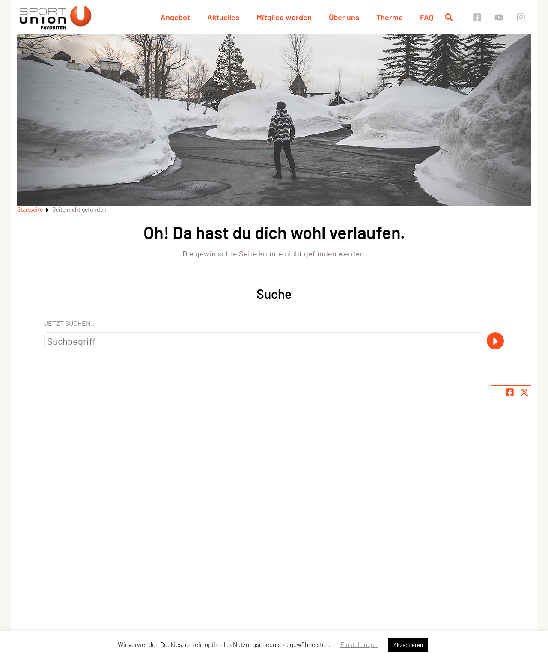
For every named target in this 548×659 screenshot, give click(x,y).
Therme (389, 17)
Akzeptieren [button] (408, 644)
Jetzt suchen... (70, 323)
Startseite (30, 209)
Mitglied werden (284, 17)
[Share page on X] (524, 392)
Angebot (175, 17)
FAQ (427, 17)
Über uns (344, 17)
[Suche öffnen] (448, 17)
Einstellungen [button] (359, 644)
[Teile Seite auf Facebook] (509, 392)
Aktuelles (223, 17)
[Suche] (495, 340)
